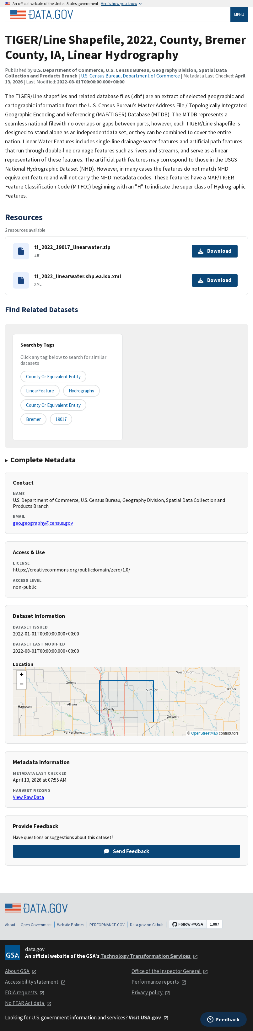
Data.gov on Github (147, 924)
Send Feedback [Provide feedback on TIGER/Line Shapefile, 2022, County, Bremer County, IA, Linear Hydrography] (126, 851)
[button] (21, 675)
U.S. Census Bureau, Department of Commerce (130, 75)
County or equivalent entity (53, 377)
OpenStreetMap (204, 733)
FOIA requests (25, 992)
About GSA (21, 971)
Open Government (36, 924)
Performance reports (159, 981)
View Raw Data (28, 797)
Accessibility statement (35, 981)
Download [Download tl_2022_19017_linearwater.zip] (214, 250)
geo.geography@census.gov (43, 523)
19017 (61, 419)
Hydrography (81, 391)
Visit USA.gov (149, 1017)
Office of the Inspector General (170, 971)
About (10, 924)
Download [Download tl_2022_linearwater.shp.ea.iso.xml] (214, 280)
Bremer (33, 419)
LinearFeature (40, 391)
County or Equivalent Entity (53, 405)
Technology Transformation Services (149, 956)
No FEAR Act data (28, 1003)
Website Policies (70, 924)
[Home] (41, 14)
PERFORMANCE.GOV (107, 924)
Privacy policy (151, 992)
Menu (239, 14)
